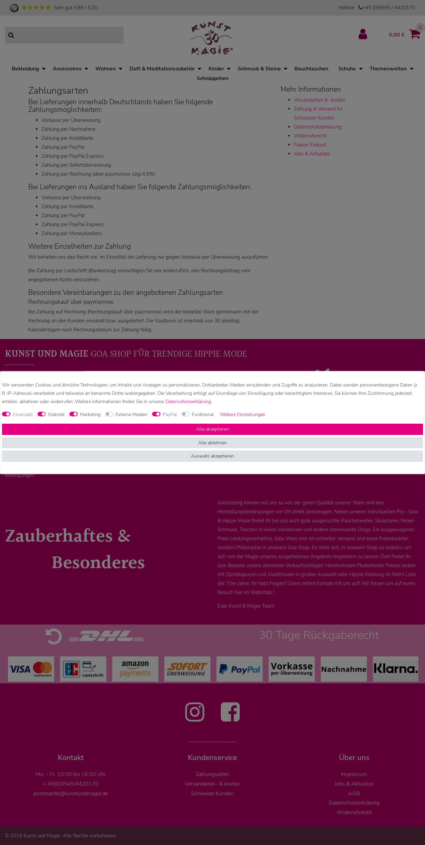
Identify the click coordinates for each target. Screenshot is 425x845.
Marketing (90, 414)
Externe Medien (131, 414)
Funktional (203, 414)
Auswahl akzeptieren (212, 456)
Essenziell (23, 414)
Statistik (56, 414)
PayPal (170, 414)
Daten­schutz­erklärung (188, 401)
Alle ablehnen (212, 443)
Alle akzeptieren (212, 429)
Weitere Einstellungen (242, 414)
